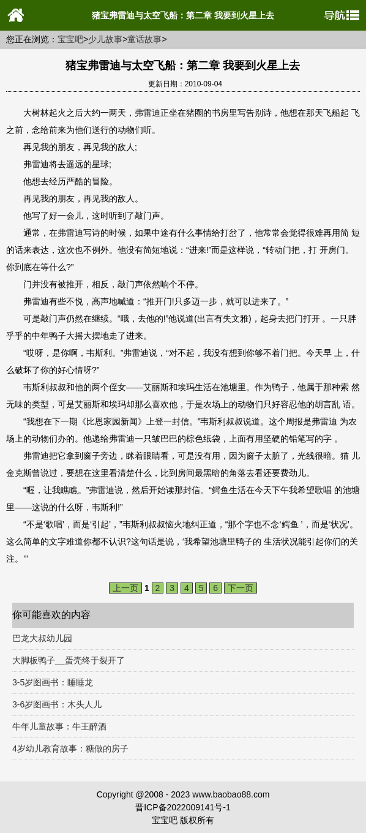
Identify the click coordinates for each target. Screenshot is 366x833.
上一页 (125, 588)
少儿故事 (105, 39)
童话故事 (144, 39)
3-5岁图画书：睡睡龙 (52, 682)
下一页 (240, 588)
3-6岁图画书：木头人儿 (57, 704)
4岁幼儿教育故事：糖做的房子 (70, 748)
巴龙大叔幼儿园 (42, 638)
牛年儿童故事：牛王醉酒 (59, 726)
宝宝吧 (70, 39)
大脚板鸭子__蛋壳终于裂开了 (68, 660)
